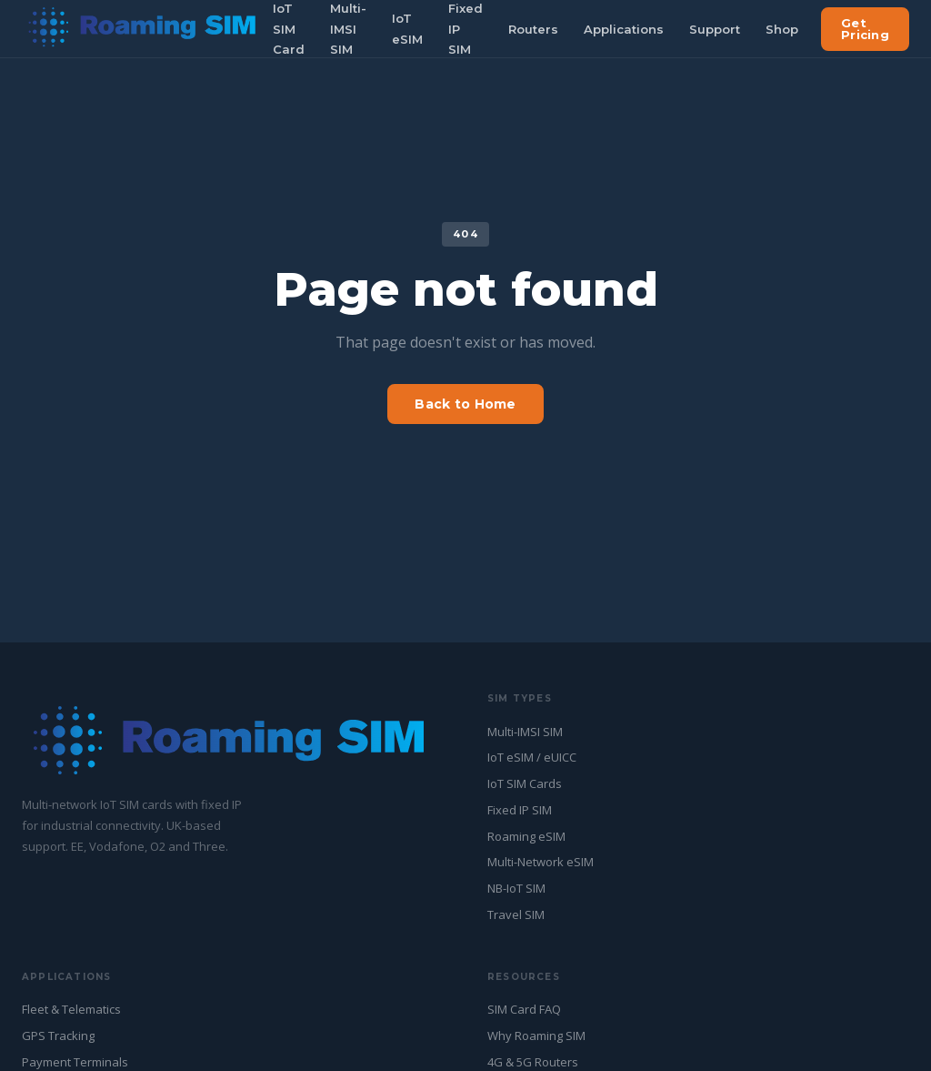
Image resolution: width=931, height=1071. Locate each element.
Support (714, 29)
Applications (624, 29)
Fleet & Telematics (71, 1009)
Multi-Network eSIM (540, 862)
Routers (533, 29)
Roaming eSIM (526, 836)
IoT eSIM (407, 28)
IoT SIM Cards (524, 783)
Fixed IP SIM (519, 810)
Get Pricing (865, 28)
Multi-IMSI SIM (525, 731)
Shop (782, 29)
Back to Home (465, 404)
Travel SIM (516, 914)
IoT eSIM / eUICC (531, 757)
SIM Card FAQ (524, 1009)
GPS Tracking (58, 1035)
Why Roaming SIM (536, 1035)
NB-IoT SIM (516, 888)
